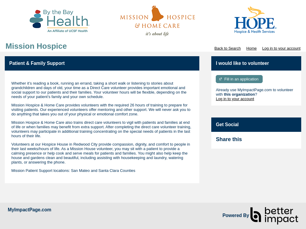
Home (251, 48)
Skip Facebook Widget (261, 142)
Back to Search (227, 48)
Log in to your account (281, 48)
